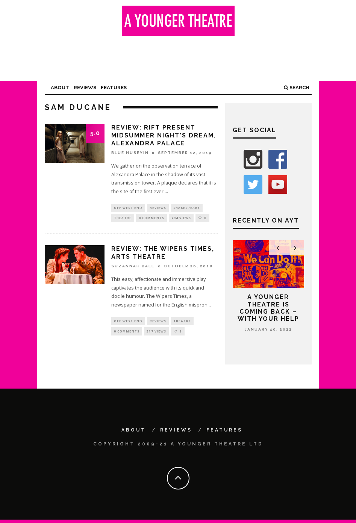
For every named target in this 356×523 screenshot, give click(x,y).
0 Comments (151, 219)
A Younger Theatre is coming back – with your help (268, 307)
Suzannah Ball (133, 267)
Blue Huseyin (130, 153)
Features (114, 87)
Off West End (128, 208)
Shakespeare (186, 208)
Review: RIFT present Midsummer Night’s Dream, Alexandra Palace (163, 135)
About (60, 87)
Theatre (123, 219)
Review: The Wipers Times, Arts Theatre (162, 254)
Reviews (85, 87)
